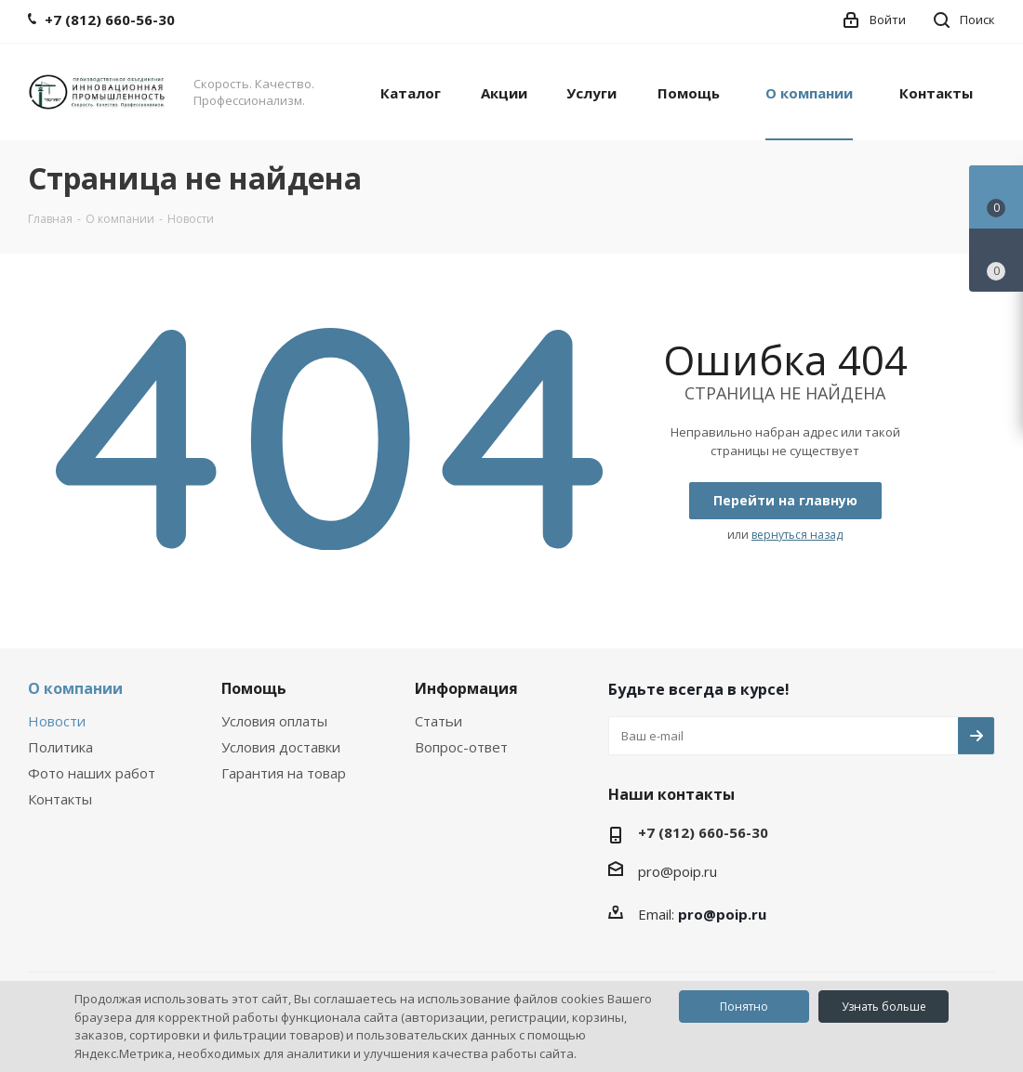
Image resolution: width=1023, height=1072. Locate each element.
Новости (57, 721)
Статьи (438, 721)
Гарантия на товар (283, 773)
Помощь (253, 688)
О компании (75, 688)
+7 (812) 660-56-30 (703, 832)
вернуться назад (797, 535)
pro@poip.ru (677, 871)
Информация (466, 688)
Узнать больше (884, 1006)
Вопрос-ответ (461, 747)
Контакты (60, 799)
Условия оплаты (274, 721)
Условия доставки (280, 747)
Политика (60, 747)
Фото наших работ (91, 773)
